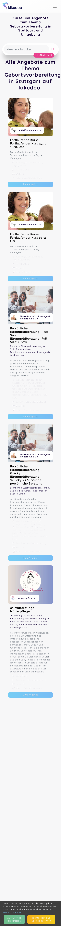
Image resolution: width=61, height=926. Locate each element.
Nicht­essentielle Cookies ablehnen (41, 919)
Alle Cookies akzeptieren (14, 919)
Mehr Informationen (12, 912)
